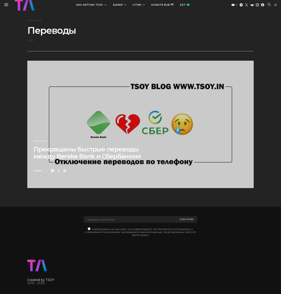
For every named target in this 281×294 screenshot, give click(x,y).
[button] (275, 4)
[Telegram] (241, 4)
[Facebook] (262, 4)
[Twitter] (246, 4)
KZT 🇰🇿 (185, 4)
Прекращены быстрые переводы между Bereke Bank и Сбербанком (87, 152)
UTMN (137, 4)
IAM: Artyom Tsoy (89, 4)
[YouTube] (234, 4)
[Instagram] (257, 4)
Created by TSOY (40, 280)
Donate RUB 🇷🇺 (162, 4)
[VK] (252, 4)
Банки (118, 4)
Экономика (41, 141)
